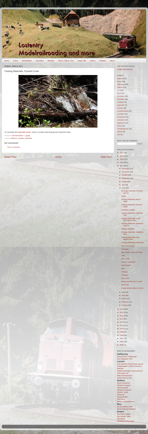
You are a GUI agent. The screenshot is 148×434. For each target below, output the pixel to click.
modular (120, 102)
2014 (122, 316)
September (126, 178)
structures (120, 99)
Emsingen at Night (128, 210)
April (124, 295)
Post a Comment (14, 147)
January (125, 305)
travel (119, 81)
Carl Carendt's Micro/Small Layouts (130, 364)
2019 (122, 159)
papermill (120, 105)
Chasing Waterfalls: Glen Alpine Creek (130, 238)
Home (6, 61)
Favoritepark (126, 265)
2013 (122, 319)
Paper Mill (82, 61)
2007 (122, 338)
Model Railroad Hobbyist (126, 409)
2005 (122, 345)
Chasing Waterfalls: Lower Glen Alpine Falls (131, 219)
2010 (122, 329)
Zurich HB (125, 285)
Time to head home (128, 262)
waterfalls (28, 138)
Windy (123, 196)
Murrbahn (40, 61)
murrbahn (120, 114)
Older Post (106, 157)
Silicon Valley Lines (66, 61)
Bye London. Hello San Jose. (132, 252)
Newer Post (10, 157)
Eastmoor (120, 394)
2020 (122, 156)
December (126, 169)
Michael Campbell (123, 385)
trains (119, 78)
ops (118, 93)
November (126, 172)
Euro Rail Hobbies (124, 414)
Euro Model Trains (124, 416)
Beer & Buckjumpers (124, 375)
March (124, 298)
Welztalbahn (27, 61)
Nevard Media (122, 397)
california (13, 138)
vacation (21, 138)
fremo (119, 126)
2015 (122, 312)
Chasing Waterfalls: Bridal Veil (132, 242)
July (123, 185)
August (124, 182)
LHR (123, 256)
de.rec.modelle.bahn (124, 407)
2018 (122, 162)
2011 (122, 325)
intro (118, 134)
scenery (120, 108)
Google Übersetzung (124, 69)
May (123, 292)
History (92, 61)
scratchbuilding (122, 111)
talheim (120, 132)
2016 (122, 309)
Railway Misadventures (125, 402)
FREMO (102, 61)
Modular (50, 61)
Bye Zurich (125, 278)
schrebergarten (122, 129)
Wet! (123, 269)
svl (118, 90)
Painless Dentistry (128, 229)
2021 (122, 153)
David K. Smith (122, 392)
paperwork (121, 123)
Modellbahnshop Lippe (125, 421)
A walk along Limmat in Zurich (132, 288)
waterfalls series (24, 132)
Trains (15, 61)
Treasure (124, 275)
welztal (119, 87)
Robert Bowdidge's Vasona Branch (130, 371)
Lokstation (121, 120)
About (112, 61)
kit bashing (121, 117)
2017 (122, 166)
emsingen (120, 96)
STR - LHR (125, 259)
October (125, 175)
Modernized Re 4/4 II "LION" (131, 281)
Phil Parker (121, 399)
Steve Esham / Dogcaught (127, 356)
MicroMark (121, 419)
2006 (122, 342)
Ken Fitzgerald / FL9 (124, 359)
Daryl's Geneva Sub (124, 378)
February (125, 302)
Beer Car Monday (127, 246)
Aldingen (124, 272)
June (124, 188)
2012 (122, 322)
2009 (122, 332)
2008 (122, 335)
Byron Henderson (123, 383)
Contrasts (125, 249)
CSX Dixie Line (122, 373)
